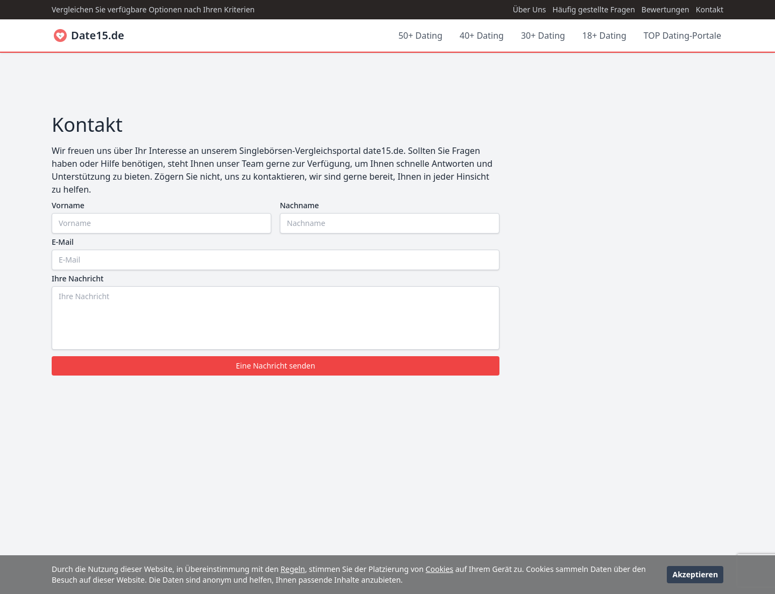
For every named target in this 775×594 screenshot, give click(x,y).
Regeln (292, 569)
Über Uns (529, 9)
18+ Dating (604, 35)
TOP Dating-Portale (682, 35)
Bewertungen (665, 9)
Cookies (439, 569)
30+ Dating (543, 35)
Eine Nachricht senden (275, 365)
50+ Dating (420, 35)
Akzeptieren (695, 574)
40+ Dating (482, 35)
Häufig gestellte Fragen (594, 9)
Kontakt (709, 9)
